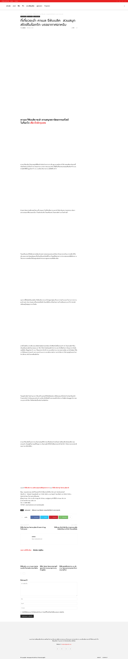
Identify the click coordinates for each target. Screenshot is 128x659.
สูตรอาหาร (39, 6)
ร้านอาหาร (47, 6)
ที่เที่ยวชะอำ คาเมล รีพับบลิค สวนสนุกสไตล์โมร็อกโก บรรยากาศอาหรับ (46, 510)
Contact (16, 1)
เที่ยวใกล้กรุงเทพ (38, 123)
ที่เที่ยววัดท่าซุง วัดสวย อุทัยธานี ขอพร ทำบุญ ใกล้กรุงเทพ (33, 528)
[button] (124, 6)
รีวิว (23, 6)
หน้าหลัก (8, 6)
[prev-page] (21, 573)
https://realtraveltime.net (37, 539)
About (11, 1)
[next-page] (24, 573)
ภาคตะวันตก (30, 16)
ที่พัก (19, 6)
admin (24, 27)
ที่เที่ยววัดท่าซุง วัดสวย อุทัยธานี (60, 488)
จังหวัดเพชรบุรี (29, 14)
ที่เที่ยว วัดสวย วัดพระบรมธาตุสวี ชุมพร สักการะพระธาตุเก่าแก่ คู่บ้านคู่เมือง (48, 568)
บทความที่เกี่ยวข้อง (25, 550)
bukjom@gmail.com (66, 644)
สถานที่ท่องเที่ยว (30, 6)
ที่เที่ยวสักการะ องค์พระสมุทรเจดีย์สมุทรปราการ (37, 488)
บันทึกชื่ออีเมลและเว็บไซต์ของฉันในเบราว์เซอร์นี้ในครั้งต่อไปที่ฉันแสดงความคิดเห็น (43, 612)
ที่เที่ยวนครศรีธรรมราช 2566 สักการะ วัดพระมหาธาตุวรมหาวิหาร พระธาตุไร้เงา (68, 568)
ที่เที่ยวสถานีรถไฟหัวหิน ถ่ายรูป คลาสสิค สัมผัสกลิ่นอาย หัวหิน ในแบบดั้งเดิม (65, 528)
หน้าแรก (22, 14)
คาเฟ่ (14, 6)
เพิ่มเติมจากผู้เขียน (38, 550)
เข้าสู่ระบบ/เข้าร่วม (5, 1)
